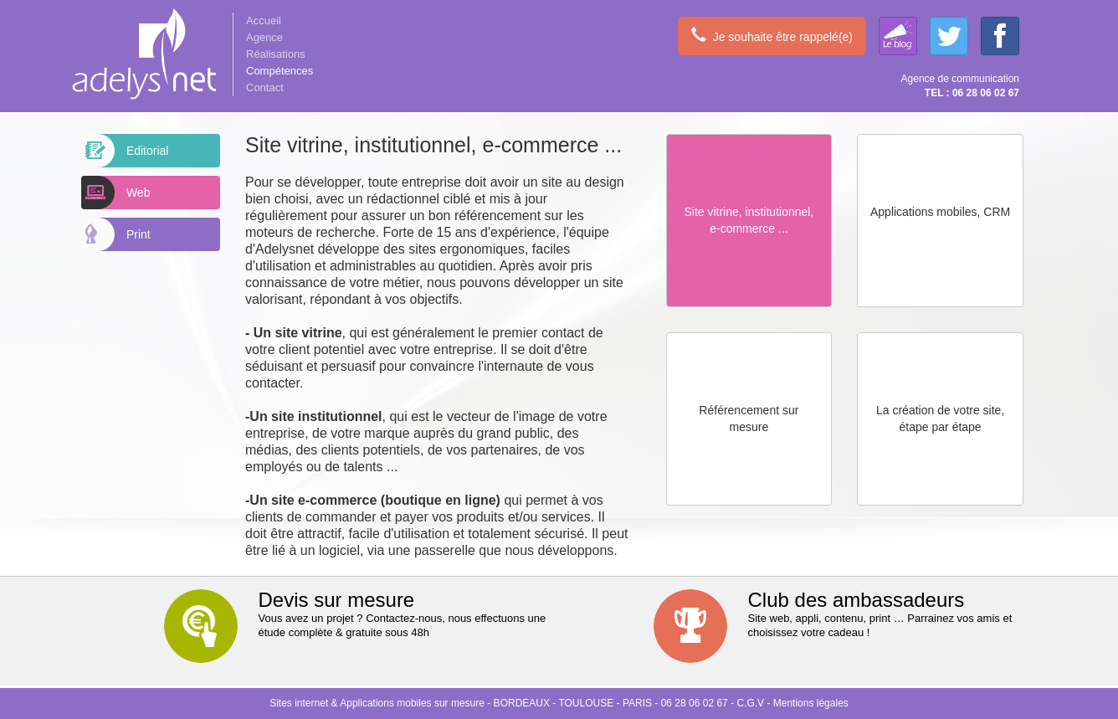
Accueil (263, 20)
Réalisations (275, 54)
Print (116, 234)
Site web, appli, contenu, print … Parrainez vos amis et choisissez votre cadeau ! (845, 614)
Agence (264, 37)
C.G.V (750, 703)
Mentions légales (811, 703)
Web (116, 192)
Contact (265, 87)
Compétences (279, 70)
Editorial (125, 150)
